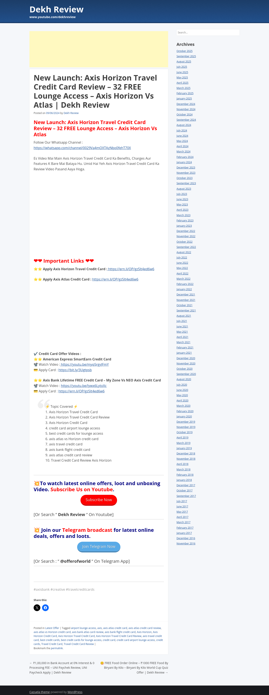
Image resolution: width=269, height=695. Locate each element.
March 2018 (183, 469)
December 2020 (186, 358)
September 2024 (186, 120)
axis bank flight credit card (120, 628)
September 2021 (186, 310)
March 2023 (183, 215)
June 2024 (182, 136)
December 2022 (186, 231)
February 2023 (185, 220)
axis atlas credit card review (144, 624)
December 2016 (186, 538)
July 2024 (182, 130)
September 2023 (186, 183)
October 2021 (185, 305)
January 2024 (184, 162)
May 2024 (182, 141)
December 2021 (186, 294)
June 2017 (182, 506)
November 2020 (186, 363)
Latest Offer (52, 624)
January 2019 (184, 448)
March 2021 (183, 342)
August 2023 (184, 189)
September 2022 (186, 247)
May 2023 (182, 204)
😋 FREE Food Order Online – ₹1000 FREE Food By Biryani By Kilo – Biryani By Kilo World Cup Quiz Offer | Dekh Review (134, 664)
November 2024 (186, 109)
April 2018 (182, 464)
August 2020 (184, 379)
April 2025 (182, 83)
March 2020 (183, 406)
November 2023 (186, 173)
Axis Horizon (144, 628)
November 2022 (186, 236)
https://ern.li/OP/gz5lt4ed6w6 (130, 269)
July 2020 (182, 385)
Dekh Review (56, 9)
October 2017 (185, 490)
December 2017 (186, 485)
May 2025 (182, 77)
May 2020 (182, 395)
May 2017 (182, 512)
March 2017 (183, 522)
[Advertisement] (98, 49)
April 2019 (182, 437)
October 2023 (185, 178)
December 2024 (186, 104)
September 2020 (186, 374)
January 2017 (184, 533)
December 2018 (186, 453)
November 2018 (186, 459)
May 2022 (182, 268)
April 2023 (182, 210)
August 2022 (184, 252)
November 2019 (186, 427)
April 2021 (182, 337)
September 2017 (186, 496)
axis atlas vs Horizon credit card (52, 628)
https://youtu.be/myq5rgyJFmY (84, 364)
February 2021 (185, 347)
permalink (57, 644)
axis (99, 624)
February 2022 (185, 284)
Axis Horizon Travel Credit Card (76, 632)
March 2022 (183, 279)
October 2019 (185, 432)
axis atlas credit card (115, 624)
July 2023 (182, 194)
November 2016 (186, 543)
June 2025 (182, 72)
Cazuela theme (39, 688)
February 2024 (185, 157)
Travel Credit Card (52, 640)
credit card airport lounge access (136, 636)
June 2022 (182, 263)
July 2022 (182, 257)
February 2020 (185, 411)
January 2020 (184, 416)
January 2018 (184, 480)
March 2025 (183, 88)
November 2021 (186, 300)
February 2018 (185, 475)
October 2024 (185, 114)
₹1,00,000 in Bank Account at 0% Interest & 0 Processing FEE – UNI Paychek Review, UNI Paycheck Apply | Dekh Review (61, 664)
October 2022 (185, 242)
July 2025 (182, 67)
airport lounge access (83, 624)
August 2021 (184, 316)
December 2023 (186, 167)
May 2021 (182, 332)
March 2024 (183, 151)
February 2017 (185, 528)
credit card (109, 636)
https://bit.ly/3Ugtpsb (75, 370)
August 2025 (184, 61)
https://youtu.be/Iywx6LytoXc (84, 385)
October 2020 (185, 369)
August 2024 (184, 125)
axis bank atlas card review (88, 628)
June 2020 (182, 390)
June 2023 (182, 199)
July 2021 (182, 321)
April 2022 (182, 273)
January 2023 (184, 226)
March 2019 (183, 443)
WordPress (74, 688)
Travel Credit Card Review (79, 640)
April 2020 (182, 400)
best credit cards (50, 636)
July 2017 (182, 501)
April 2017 (182, 517)
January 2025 (184, 98)
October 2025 (185, 51)
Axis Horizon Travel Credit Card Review (118, 632)
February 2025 (185, 93)
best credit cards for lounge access (81, 636)
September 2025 (186, 56)
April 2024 (182, 146)
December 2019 (186, 422)
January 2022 (184, 289)
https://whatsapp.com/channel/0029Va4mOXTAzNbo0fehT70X (82, 148)
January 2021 (184, 353)
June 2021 (182, 326)
